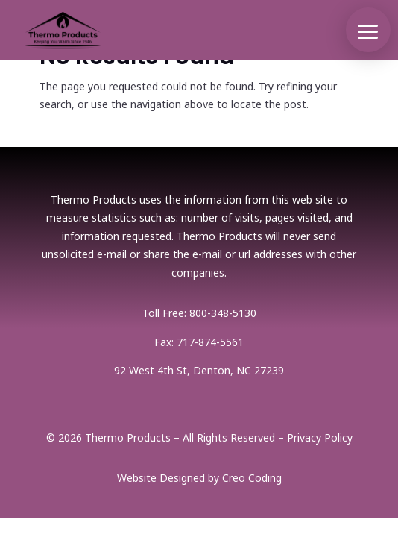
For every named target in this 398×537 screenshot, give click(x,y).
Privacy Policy (320, 437)
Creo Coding (252, 478)
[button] (368, 29)
